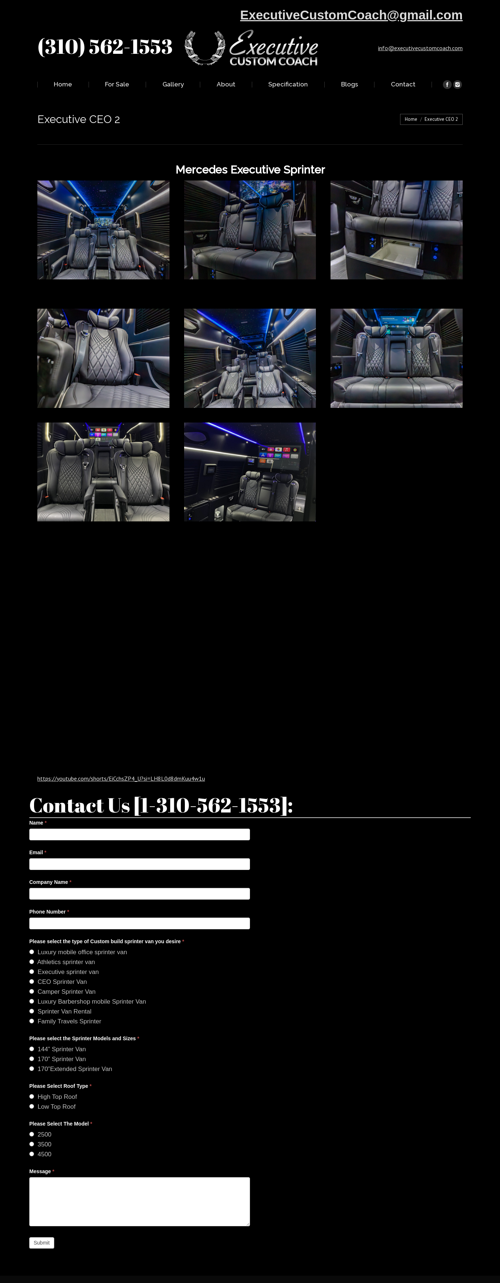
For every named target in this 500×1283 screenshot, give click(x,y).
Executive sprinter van (64, 957)
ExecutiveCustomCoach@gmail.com (351, 15)
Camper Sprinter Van (62, 977)
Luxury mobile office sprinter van (78, 937)
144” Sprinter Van (57, 1034)
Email (37, 838)
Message (42, 1157)
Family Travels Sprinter (65, 1006)
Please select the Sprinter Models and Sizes (84, 1024)
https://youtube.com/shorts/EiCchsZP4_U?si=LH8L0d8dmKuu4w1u (121, 763)
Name (37, 808)
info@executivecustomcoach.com (420, 48)
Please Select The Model (60, 1109)
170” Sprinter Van (57, 1044)
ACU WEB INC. (316, 1272)
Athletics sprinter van (62, 947)
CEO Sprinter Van (58, 967)
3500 (40, 1129)
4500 (40, 1139)
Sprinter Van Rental (60, 996)
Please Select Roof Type (60, 1071)
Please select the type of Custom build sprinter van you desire (106, 927)
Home (411, 119)
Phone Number (49, 897)
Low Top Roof (52, 1092)
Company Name (50, 867)
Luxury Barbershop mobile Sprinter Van (87, 986)
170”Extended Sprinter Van (70, 1054)
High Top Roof (53, 1082)
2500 (40, 1119)
